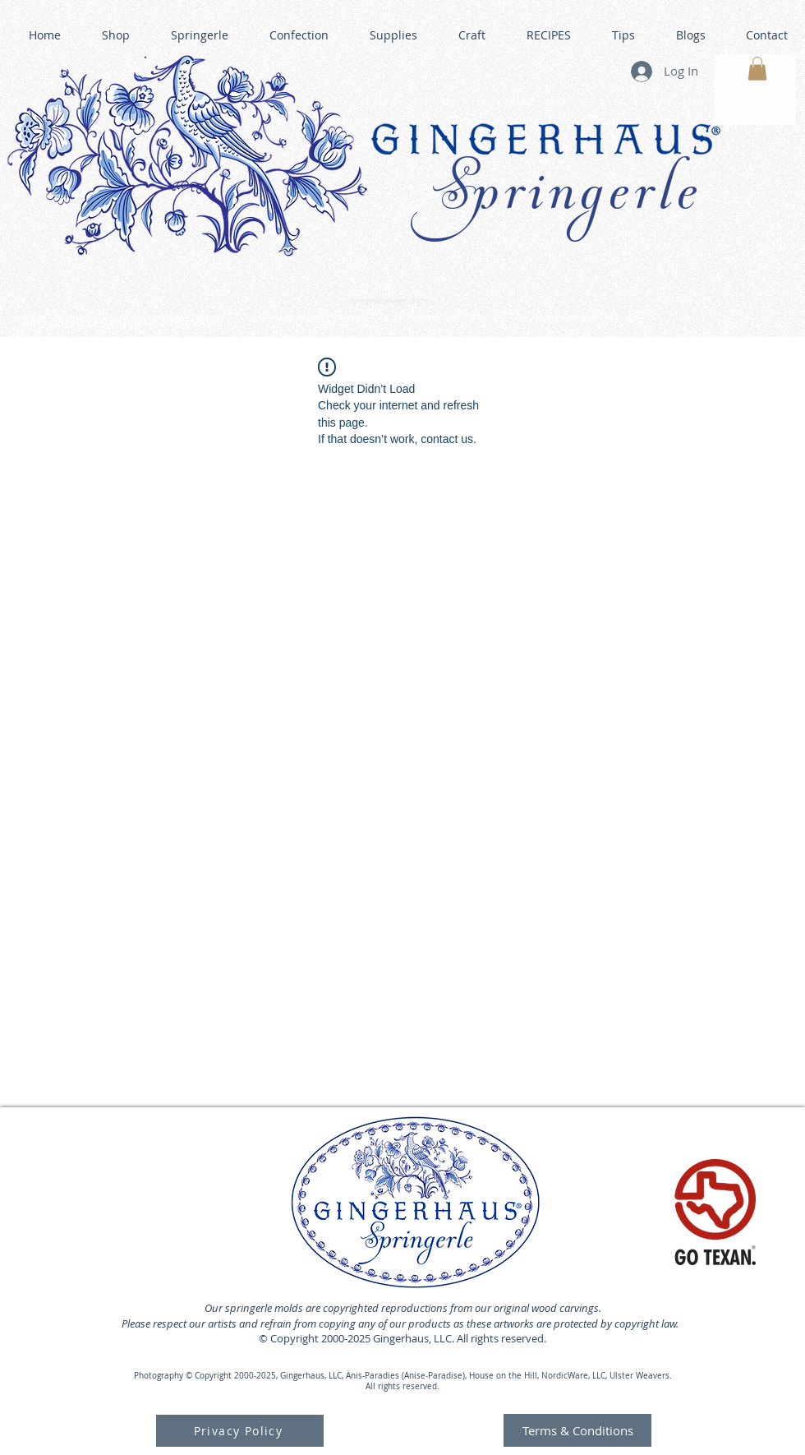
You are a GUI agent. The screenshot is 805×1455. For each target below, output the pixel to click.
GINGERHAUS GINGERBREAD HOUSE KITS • (563, 317)
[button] (757, 69)
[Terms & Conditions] (577, 1430)
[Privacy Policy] (240, 1431)
